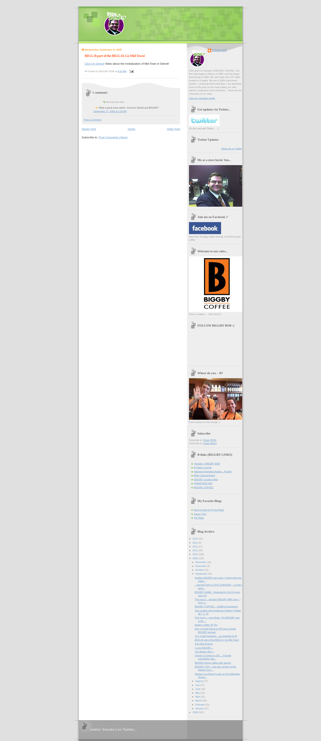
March (199, 700)
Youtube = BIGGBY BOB (207, 463)
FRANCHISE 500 (203, 483)
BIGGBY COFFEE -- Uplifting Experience (216, 606)
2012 (196, 546)
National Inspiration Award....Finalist (213, 471)
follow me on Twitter (231, 148)
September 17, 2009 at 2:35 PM (110, 111)
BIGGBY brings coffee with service (213, 663)
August (199, 681)
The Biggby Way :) (204, 651)
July (197, 685)
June (198, 689)
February (200, 704)
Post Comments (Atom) (113, 137)
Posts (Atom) (210, 443)
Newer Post (89, 129)
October (199, 570)
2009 (196, 558)
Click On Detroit (94, 63)
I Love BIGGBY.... (204, 648)
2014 (196, 538)
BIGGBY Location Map (206, 479)
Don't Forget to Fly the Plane (209, 510)
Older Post (173, 129)
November (201, 566)
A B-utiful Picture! (204, 643)
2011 (196, 550)
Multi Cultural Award (204, 475)
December (201, 562)
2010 (196, 554)
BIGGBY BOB (219, 50)
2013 (196, 542)
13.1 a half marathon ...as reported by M (216, 636)
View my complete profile (202, 98)
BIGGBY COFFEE (203, 487)
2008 (196, 712)
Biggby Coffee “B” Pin (206, 625)
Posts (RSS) (209, 440)
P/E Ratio (199, 518)
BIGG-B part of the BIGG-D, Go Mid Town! (115, 56)
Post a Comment (92, 119)
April (198, 696)
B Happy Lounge (203, 467)
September (201, 573)
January (199, 708)
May (198, 693)
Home (131, 129)
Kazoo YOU (200, 514)
